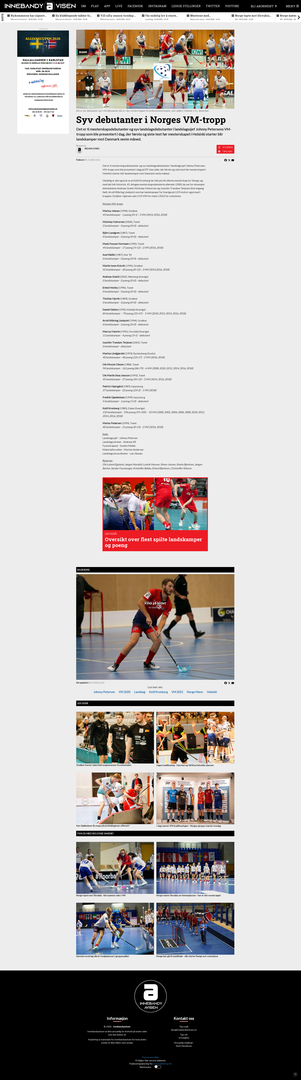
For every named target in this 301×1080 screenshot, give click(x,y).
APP (107, 6)
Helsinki (212, 692)
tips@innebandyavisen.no (184, 1029)
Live (118, 6)
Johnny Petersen (104, 692)
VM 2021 (177, 692)
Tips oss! (227, 151)
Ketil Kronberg (158, 692)
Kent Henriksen (184, 1046)
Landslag (139, 692)
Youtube (232, 6)
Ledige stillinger (186, 6)
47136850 (227, 147)
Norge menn (195, 692)
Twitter (213, 6)
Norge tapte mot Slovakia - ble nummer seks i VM (253, 15)
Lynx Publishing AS (162, 1063)
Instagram (157, 6)
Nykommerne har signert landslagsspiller (28, 15)
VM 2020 (124, 692)
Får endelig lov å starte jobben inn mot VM (160, 15)
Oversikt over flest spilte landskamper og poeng (153, 542)
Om (83, 6)
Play (95, 6)
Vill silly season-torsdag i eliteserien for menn (117, 15)
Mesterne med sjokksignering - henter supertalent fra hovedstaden (205, 15)
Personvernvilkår (150, 1057)
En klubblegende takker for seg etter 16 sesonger (73, 15)
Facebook (135, 6)
